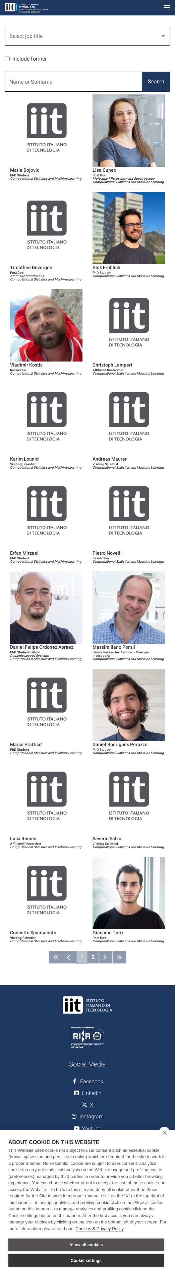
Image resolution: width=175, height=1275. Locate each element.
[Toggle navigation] (166, 8)
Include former (29, 59)
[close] (164, 1132)
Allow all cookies (86, 1245)
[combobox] (87, 36)
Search (156, 81)
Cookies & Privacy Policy (99, 1228)
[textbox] (84, 36)
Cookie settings (86, 1260)
